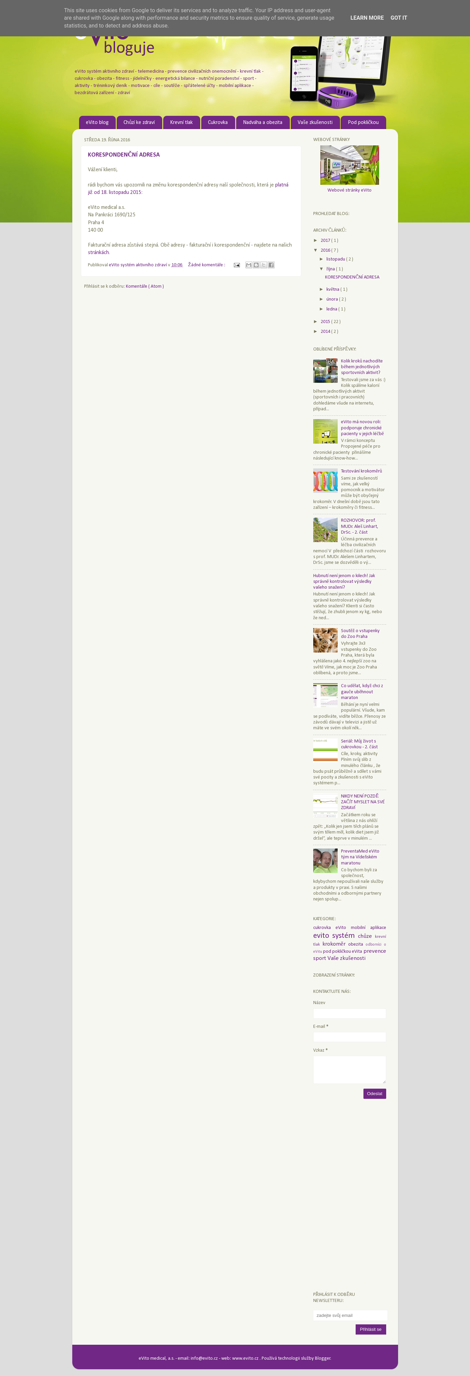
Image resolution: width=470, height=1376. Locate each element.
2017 (326, 240)
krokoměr (335, 944)
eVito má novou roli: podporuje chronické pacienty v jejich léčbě (362, 427)
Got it (399, 18)
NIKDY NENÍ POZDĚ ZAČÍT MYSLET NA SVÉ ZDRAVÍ (363, 802)
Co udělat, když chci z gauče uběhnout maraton (362, 691)
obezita (357, 944)
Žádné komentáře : (207, 265)
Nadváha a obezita (262, 122)
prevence (374, 951)
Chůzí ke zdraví (139, 122)
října (331, 269)
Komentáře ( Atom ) (145, 286)
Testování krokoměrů (361, 471)
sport (320, 958)
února (332, 299)
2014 (326, 331)
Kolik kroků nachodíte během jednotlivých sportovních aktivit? (362, 367)
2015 (326, 321)
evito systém (335, 936)
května (333, 289)
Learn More (367, 18)
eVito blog (97, 122)
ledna (332, 309)
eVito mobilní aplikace (361, 927)
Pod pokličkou (363, 122)
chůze (366, 936)
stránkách (98, 252)
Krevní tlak (181, 122)
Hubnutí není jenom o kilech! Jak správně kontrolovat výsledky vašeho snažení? (344, 581)
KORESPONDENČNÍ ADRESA (124, 155)
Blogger (323, 1358)
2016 (326, 250)
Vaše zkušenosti (315, 122)
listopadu (336, 259)
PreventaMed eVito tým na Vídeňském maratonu (360, 857)
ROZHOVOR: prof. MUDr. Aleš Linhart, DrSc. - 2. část (359, 526)
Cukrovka (218, 122)
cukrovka (324, 927)
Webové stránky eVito (349, 190)
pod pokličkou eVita (343, 951)
